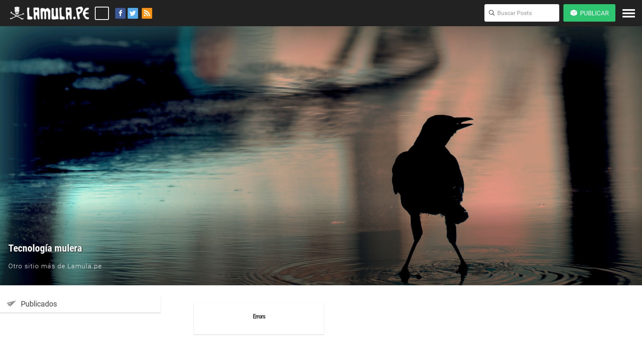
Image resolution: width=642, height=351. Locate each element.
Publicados (32, 303)
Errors (259, 316)
